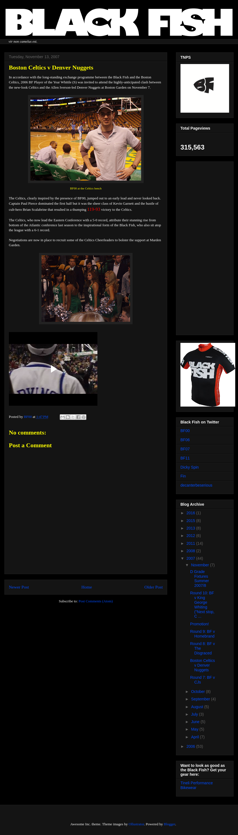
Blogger (169, 824)
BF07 (185, 449)
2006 (191, 746)
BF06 (185, 440)
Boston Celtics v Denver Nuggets (202, 665)
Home (86, 587)
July (195, 714)
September (201, 699)
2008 (191, 551)
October (198, 691)
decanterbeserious (196, 485)
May (195, 729)
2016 (191, 513)
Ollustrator (136, 824)
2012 (191, 535)
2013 (191, 528)
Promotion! (199, 624)
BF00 (185, 430)
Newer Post (19, 587)
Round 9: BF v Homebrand (202, 633)
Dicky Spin (189, 467)
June (195, 722)
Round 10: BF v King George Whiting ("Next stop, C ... (202, 604)
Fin (183, 476)
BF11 (185, 458)
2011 (191, 543)
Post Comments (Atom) (96, 601)
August (197, 707)
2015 (191, 520)
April (195, 737)
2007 (191, 558)
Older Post (153, 587)
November (200, 565)
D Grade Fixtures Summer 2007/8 (199, 578)
